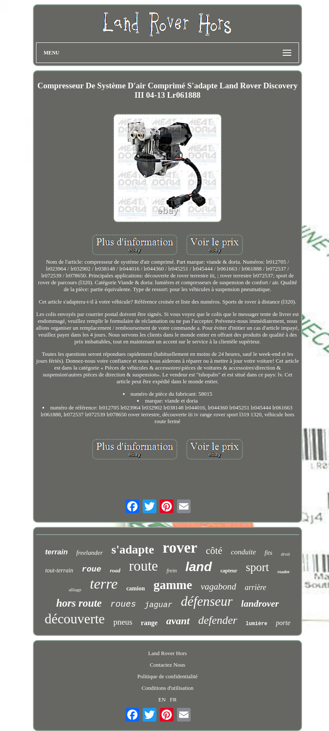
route (143, 566)
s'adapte (132, 549)
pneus (123, 621)
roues (123, 604)
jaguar (158, 605)
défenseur (207, 601)
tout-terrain (59, 570)
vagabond (218, 586)
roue (92, 569)
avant (178, 620)
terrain (56, 552)
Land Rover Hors (167, 653)
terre (104, 584)
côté (214, 550)
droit (285, 554)
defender (217, 620)
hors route (79, 603)
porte (283, 622)
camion (135, 588)
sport (257, 567)
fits (268, 552)
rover (180, 547)
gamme (172, 585)
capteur (229, 571)
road (115, 570)
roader (284, 571)
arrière (255, 587)
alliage (75, 589)
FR (173, 699)
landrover (260, 603)
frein (172, 570)
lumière (256, 624)
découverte (75, 618)
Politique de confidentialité (168, 676)
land (198, 567)
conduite (243, 552)
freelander (89, 552)
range (149, 622)
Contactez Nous (167, 665)
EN (161, 699)
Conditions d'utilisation (167, 688)
